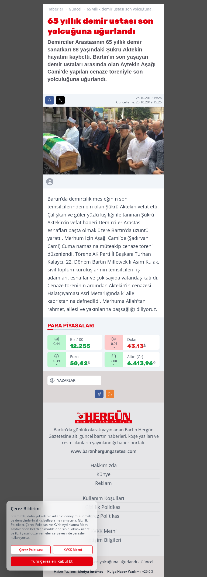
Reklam (103, 483)
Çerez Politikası (104, 516)
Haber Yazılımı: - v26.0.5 (103, 571)
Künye (103, 474)
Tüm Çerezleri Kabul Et (52, 561)
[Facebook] (99, 394)
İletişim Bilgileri (103, 540)
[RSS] (110, 394)
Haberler (55, 9)
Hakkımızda (104, 465)
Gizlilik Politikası (103, 507)
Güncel (75, 9)
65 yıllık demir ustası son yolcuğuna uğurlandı (119, 9)
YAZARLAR (62, 380)
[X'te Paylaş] (60, 100)
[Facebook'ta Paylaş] (49, 100)
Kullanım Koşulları (103, 498)
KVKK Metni (104, 531)
